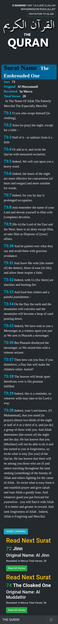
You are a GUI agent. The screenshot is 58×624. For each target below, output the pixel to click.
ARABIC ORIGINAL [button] (16, 531)
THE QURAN (10, 620)
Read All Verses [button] (16, 568)
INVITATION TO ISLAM (41, 14)
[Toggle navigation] (51, 620)
